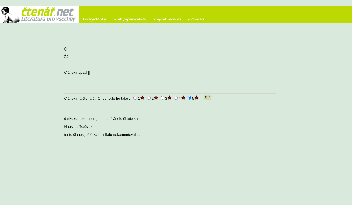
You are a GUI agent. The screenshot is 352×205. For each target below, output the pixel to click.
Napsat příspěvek (78, 126)
